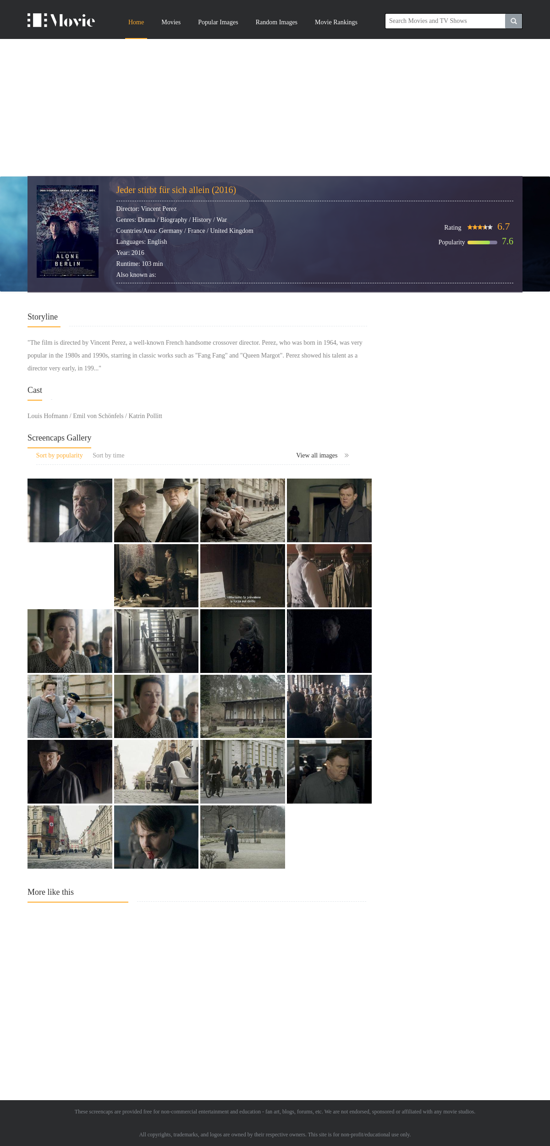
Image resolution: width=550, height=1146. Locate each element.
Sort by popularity (59, 455)
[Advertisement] (275, 108)
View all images (323, 456)
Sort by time (108, 455)
